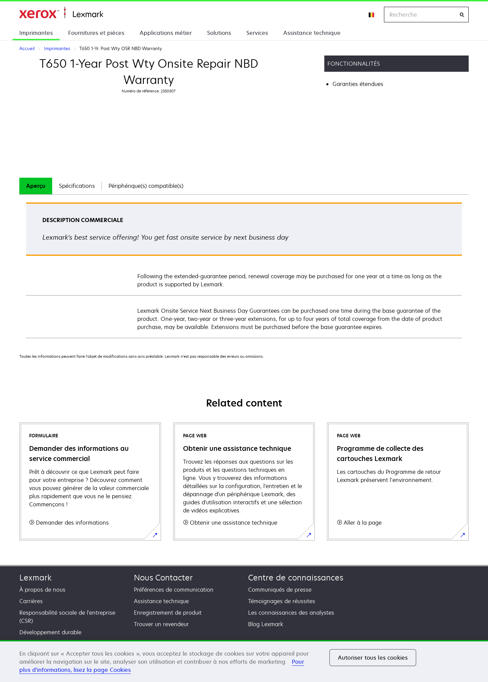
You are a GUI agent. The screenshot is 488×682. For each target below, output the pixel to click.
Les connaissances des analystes (291, 612)
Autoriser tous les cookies (373, 657)
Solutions (219, 33)
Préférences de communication (174, 589)
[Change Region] (372, 14)
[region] (244, 661)
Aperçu (35, 186)
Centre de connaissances (295, 577)
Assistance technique (312, 33)
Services (257, 33)
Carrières (31, 601)
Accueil (61, 13)
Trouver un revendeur (161, 624)
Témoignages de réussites (281, 601)
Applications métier (166, 33)
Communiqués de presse (279, 589)
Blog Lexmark (265, 624)
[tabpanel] (244, 270)
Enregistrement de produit (168, 612)
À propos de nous (42, 589)
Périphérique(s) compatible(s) (145, 186)
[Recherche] (462, 14)
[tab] (35, 186)
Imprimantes (36, 33)
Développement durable (50, 632)
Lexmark (35, 577)
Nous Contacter (163, 577)
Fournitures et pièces (96, 33)
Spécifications (77, 186)
